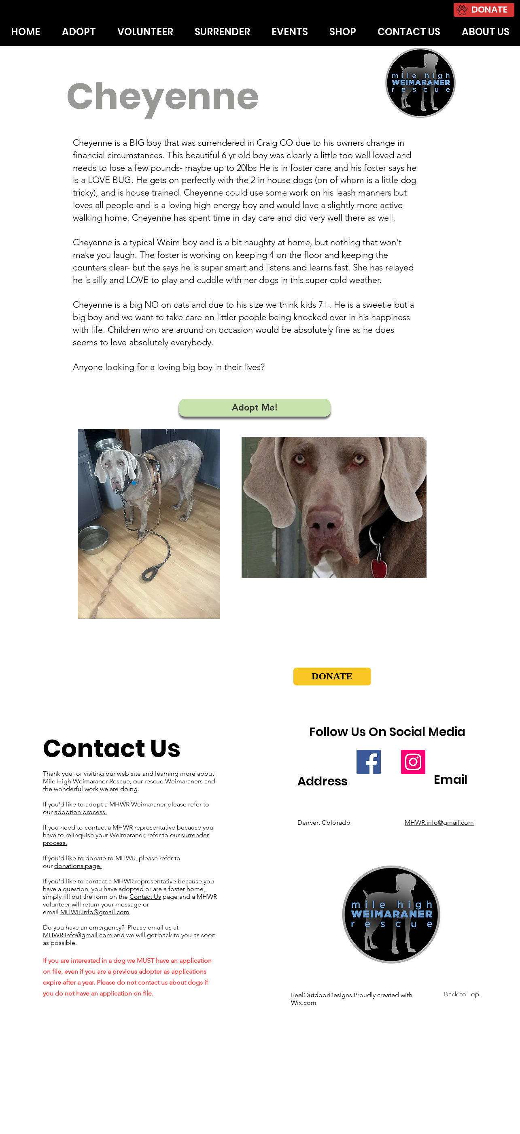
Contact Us (145, 896)
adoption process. (80, 812)
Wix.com (303, 1002)
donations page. (78, 866)
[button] (332, 676)
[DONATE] (484, 10)
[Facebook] (369, 762)
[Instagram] (413, 762)
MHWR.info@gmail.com (94, 912)
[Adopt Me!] (255, 408)
